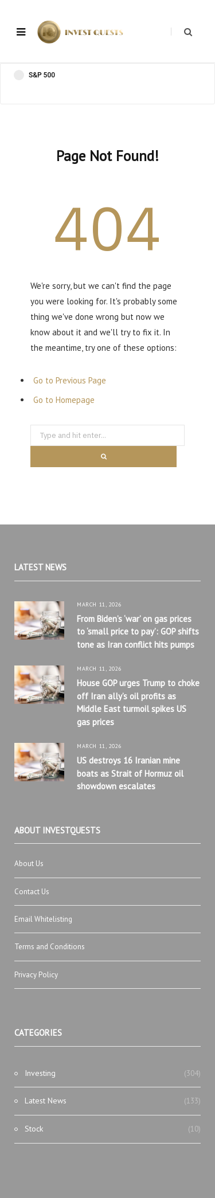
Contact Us (31, 891)
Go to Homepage (64, 399)
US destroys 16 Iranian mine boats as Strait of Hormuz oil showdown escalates (130, 773)
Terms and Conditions (49, 947)
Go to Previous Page (69, 380)
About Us (29, 863)
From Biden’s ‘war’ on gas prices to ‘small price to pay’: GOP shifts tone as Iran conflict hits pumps (138, 631)
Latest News (46, 1100)
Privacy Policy (36, 975)
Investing (40, 1073)
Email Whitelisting (43, 919)
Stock (34, 1128)
